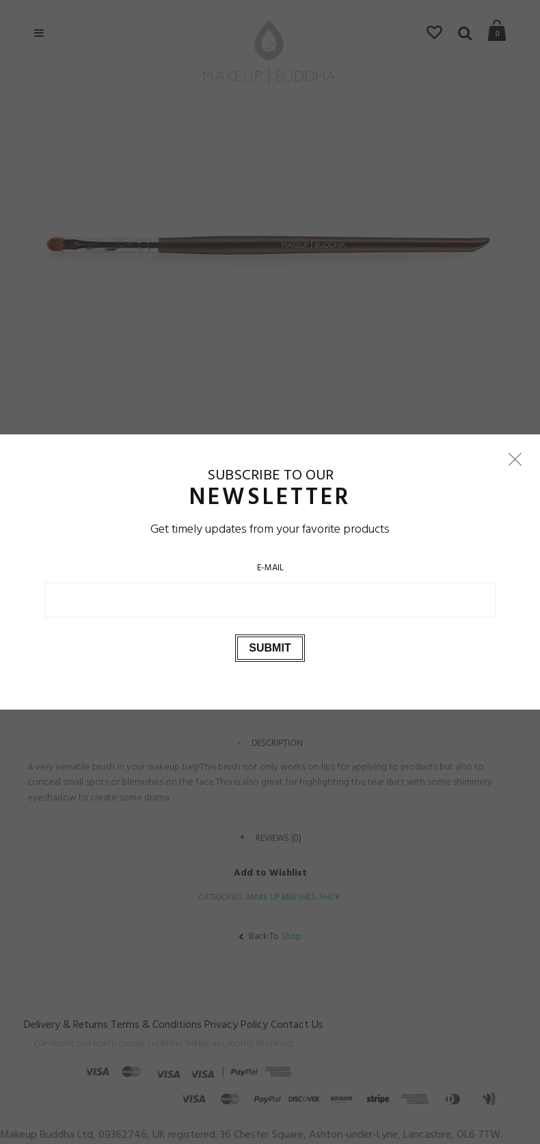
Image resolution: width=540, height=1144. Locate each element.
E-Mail (270, 567)
